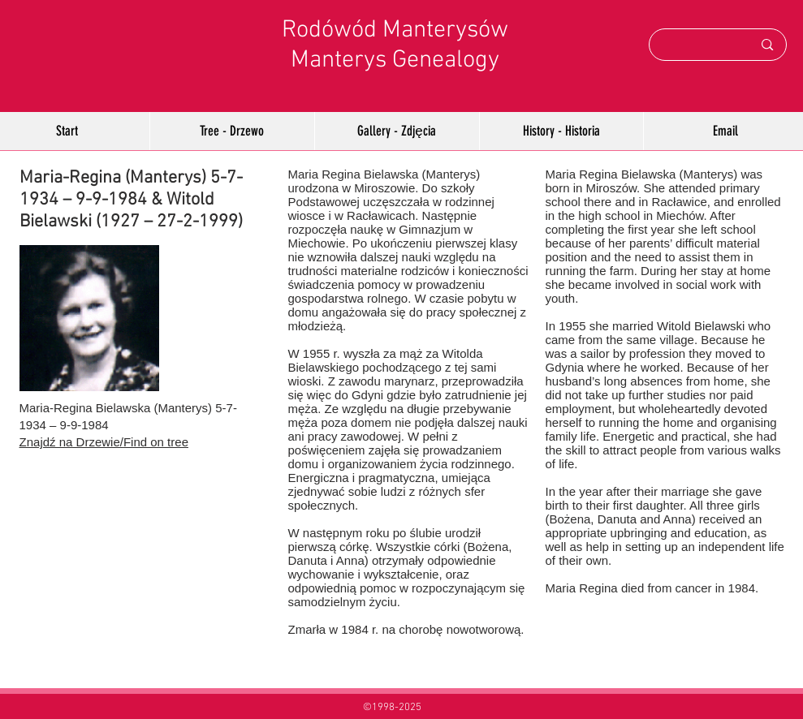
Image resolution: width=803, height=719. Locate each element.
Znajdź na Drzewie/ (71, 442)
